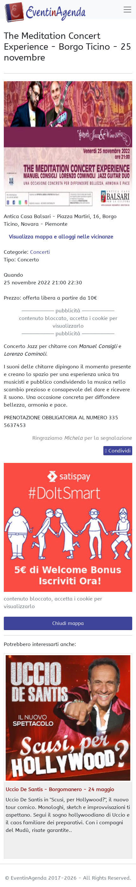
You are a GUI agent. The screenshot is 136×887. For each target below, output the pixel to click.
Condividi (119, 451)
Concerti (40, 252)
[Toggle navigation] (127, 9)
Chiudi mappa (68, 623)
